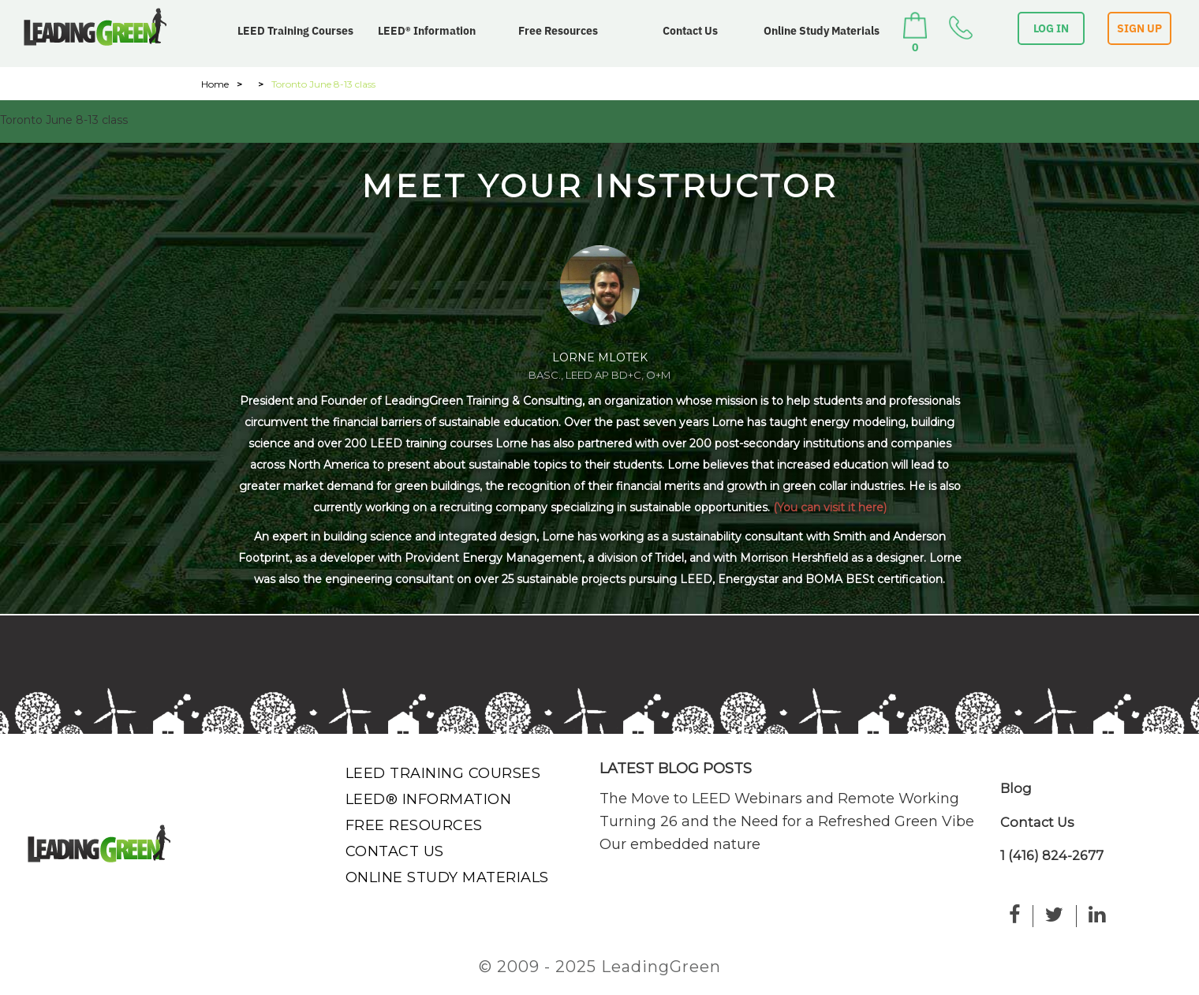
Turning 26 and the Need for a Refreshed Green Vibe (787, 821)
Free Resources (558, 31)
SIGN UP (1139, 28)
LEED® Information (427, 31)
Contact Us (690, 31)
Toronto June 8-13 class (64, 120)
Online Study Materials (822, 31)
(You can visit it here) (830, 507)
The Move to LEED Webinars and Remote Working (779, 798)
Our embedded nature (680, 844)
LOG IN (1051, 28)
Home (215, 84)
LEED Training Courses (295, 31)
